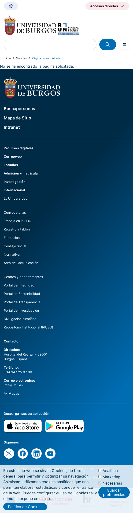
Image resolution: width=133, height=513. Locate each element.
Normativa (12, 254)
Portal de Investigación (21, 310)
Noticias (21, 58)
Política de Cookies (25, 508)
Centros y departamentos (23, 277)
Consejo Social (15, 246)
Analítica (110, 472)
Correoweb (13, 156)
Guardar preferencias (114, 494)
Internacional (14, 190)
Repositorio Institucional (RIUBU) (28, 327)
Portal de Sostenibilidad (22, 294)
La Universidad (16, 198)
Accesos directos (104, 6)
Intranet (12, 127)
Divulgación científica (20, 319)
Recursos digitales (18, 148)
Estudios (11, 165)
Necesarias (112, 485)
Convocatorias (15, 212)
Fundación (12, 238)
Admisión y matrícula (21, 173)
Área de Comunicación (21, 263)
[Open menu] (124, 44)
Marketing (111, 478)
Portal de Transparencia (22, 302)
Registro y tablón (17, 229)
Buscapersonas (19, 108)
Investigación (15, 182)
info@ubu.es (13, 385)
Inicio (7, 58)
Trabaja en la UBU (17, 221)
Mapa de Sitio (17, 117)
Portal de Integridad (19, 285)
